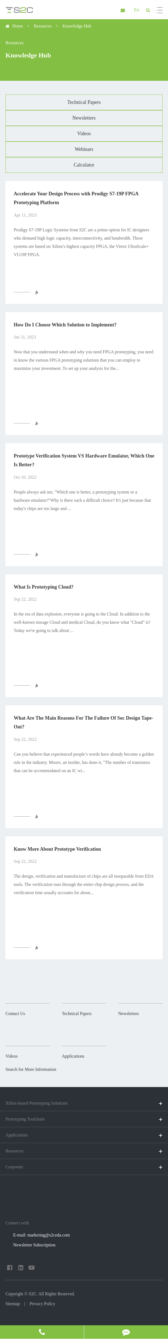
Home (17, 26)
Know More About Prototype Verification (57, 849)
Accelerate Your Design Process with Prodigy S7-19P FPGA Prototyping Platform (76, 198)
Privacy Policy (42, 1303)
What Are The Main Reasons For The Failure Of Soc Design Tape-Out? (83, 722)
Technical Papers (84, 102)
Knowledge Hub (76, 26)
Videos (84, 133)
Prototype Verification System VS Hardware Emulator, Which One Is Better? (84, 460)
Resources (43, 26)
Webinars (84, 149)
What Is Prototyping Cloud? (43, 587)
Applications (84, 1135)
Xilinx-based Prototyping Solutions (84, 1103)
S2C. (33, 1293)
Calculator (84, 165)
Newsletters (84, 118)
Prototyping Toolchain (84, 1119)
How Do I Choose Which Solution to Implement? (65, 325)
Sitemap (12, 1303)
